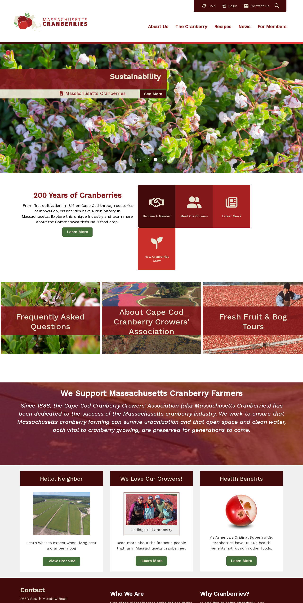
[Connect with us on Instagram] (44, 595)
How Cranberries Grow (267, 207)
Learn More (77, 231)
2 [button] (147, 159)
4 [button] (164, 159)
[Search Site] (278, 6)
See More (153, 97)
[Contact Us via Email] (64, 595)
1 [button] (139, 159)
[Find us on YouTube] (54, 595)
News (244, 26)
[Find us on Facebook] (24, 595)
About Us (158, 26)
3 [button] (155, 159)
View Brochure (61, 530)
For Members (272, 26)
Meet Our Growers (193, 207)
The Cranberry (191, 26)
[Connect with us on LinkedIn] (34, 595)
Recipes (222, 26)
